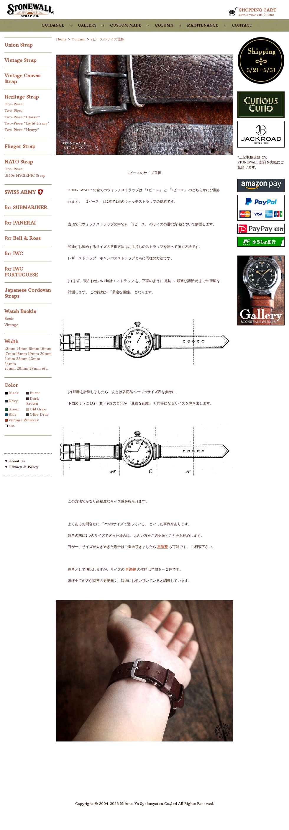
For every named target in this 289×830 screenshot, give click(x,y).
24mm (10, 363)
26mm (22, 368)
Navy (13, 401)
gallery (87, 24)
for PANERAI (20, 223)
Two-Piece (13, 110)
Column (79, 39)
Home (61, 39)
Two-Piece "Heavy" (21, 129)
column (164, 24)
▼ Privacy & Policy (21, 467)
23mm (34, 358)
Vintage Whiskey (24, 420)
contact (242, 24)
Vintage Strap (21, 60)
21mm (9, 358)
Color (11, 385)
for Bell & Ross (23, 238)
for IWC (14, 253)
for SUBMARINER (26, 207)
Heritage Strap (22, 97)
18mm (21, 353)
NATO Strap (19, 162)
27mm (35, 368)
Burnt (35, 393)
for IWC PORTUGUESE (21, 272)
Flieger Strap (20, 146)
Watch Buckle (21, 311)
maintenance (202, 24)
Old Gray (38, 409)
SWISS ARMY (23, 192)
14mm (22, 348)
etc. (45, 368)
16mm (45, 348)
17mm (9, 353)
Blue (13, 414)
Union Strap (19, 45)
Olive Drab (39, 414)
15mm (34, 348)
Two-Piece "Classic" (22, 117)
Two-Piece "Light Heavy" (27, 123)
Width (11, 341)
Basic (9, 318)
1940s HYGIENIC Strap (24, 175)
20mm (46, 353)
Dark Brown (32, 401)
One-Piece (13, 104)
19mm (33, 353)
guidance (53, 24)
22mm (21, 358)
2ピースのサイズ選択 (107, 39)
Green (14, 409)
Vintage (11, 324)
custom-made (125, 24)
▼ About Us (14, 461)
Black (14, 393)
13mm (9, 348)
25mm (10, 368)
